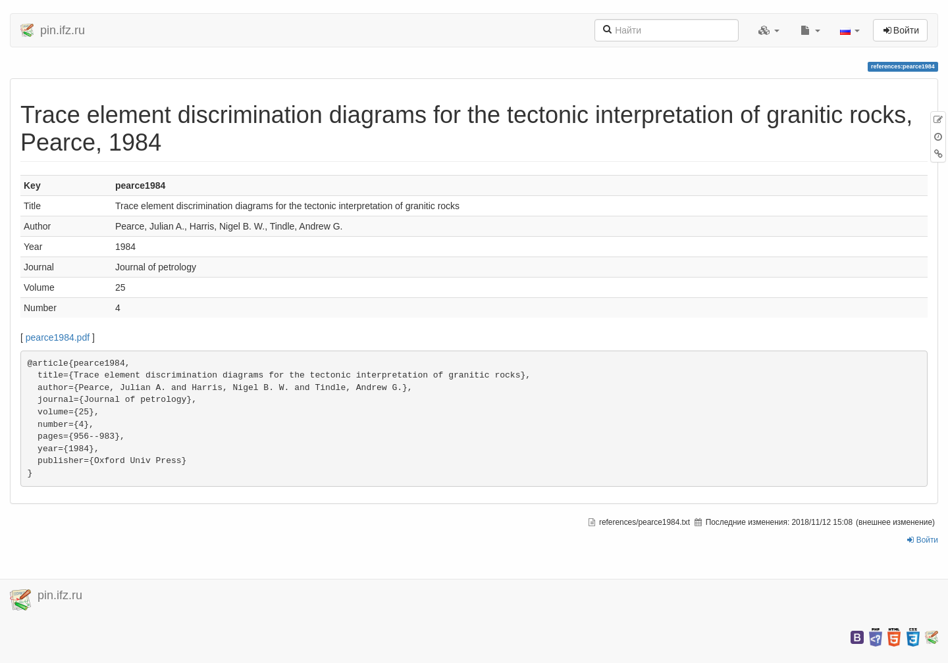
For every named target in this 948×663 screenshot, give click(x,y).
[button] (769, 30)
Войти (922, 540)
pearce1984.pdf (58, 337)
